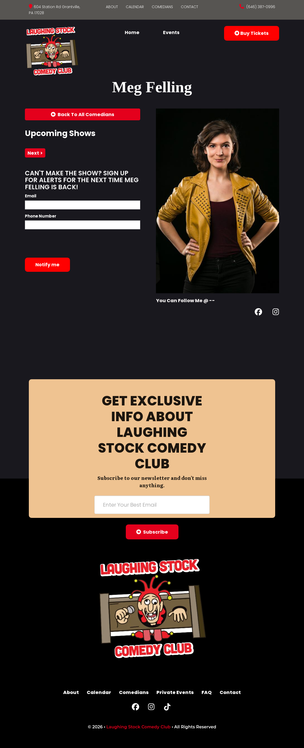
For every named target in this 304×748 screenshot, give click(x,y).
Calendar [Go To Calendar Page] (135, 6)
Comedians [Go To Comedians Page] (162, 6)
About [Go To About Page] (112, 6)
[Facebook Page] (258, 313)
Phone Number (40, 216)
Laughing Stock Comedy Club (138, 726)
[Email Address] (152, 505)
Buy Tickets (252, 33)
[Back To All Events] (82, 115)
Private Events (175, 692)
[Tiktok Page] (167, 708)
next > (35, 153)
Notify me (47, 264)
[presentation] (65, 243)
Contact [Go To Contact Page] (189, 6)
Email (30, 196)
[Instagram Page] (276, 313)
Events (171, 32)
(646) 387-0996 (260, 6)
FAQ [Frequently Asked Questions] (207, 692)
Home (132, 32)
